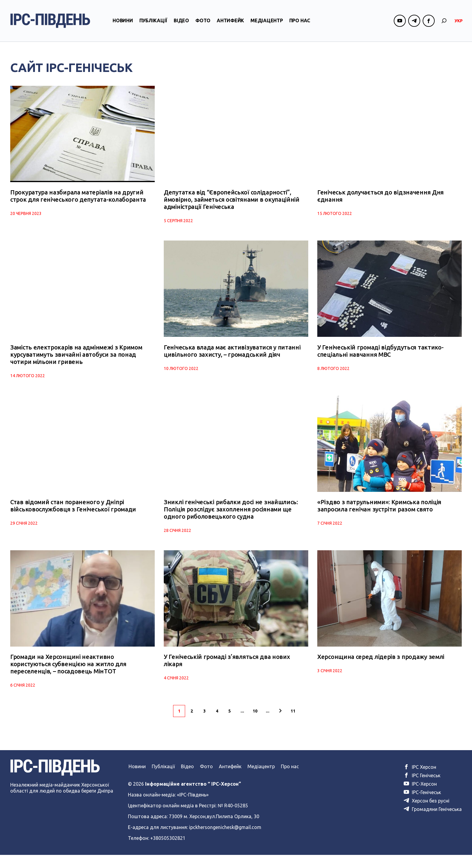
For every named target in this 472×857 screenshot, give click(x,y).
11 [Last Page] (292, 713)
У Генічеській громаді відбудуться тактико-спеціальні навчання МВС (380, 352)
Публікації (153, 22)
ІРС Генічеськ (422, 777)
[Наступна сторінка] (280, 713)
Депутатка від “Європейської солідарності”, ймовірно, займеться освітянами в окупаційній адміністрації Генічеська (232, 200)
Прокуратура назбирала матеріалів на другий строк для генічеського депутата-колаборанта (78, 196)
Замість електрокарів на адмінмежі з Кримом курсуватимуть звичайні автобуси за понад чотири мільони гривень (76, 355)
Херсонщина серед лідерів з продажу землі (380, 658)
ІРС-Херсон (420, 786)
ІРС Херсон (420, 769)
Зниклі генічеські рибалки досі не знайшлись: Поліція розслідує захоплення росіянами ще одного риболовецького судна (231, 510)
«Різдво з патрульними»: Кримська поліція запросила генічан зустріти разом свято (379, 507)
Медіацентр (266, 22)
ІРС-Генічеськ (422, 794)
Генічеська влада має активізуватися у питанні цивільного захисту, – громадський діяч (232, 352)
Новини (123, 22)
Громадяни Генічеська (433, 811)
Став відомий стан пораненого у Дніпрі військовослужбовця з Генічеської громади (73, 507)
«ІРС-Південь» (193, 797)
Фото (202, 22)
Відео (181, 22)
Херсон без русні (426, 803)
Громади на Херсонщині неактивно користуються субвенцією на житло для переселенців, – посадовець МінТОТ (68, 666)
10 (255, 713)
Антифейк (230, 22)
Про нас (299, 22)
